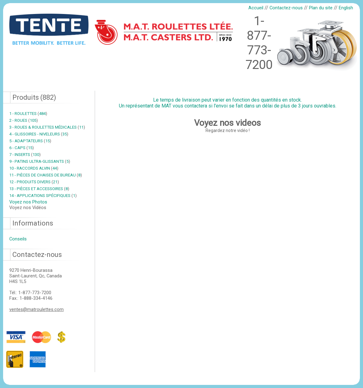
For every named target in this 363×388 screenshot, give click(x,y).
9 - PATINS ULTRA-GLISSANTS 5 (39, 161)
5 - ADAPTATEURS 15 (30, 141)
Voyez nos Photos (28, 202)
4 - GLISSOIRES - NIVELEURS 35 (38, 134)
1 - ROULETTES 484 (28, 113)
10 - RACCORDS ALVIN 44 (33, 168)
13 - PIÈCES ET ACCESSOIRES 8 (39, 188)
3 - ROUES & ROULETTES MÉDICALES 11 (47, 127)
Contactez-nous (286, 8)
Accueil (255, 8)
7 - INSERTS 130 (25, 154)
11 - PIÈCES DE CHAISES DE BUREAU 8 (45, 175)
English (346, 8)
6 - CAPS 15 (21, 147)
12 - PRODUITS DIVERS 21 (34, 182)
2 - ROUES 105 (23, 120)
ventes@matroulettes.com (36, 309)
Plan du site (321, 8)
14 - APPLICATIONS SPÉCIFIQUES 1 (43, 195)
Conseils (18, 239)
